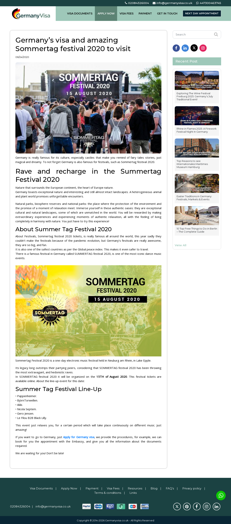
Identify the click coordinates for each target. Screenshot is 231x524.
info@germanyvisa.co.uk (172, 3)
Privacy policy (193, 487)
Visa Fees (113, 487)
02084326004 (137, 3)
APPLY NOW (107, 13)
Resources (135, 487)
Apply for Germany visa (78, 437)
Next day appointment (200, 13)
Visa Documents (40, 487)
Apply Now (68, 487)
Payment (91, 487)
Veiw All (180, 245)
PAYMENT (144, 13)
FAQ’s (171, 487)
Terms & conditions (107, 492)
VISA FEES (127, 13)
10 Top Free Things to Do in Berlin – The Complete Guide (197, 230)
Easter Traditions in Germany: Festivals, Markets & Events (194, 198)
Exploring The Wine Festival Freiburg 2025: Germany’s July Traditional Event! (195, 96)
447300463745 (208, 3)
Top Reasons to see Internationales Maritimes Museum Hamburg (192, 164)
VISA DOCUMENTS (82, 13)
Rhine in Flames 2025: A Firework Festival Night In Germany (197, 130)
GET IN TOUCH (165, 13)
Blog (155, 487)
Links (133, 492)
